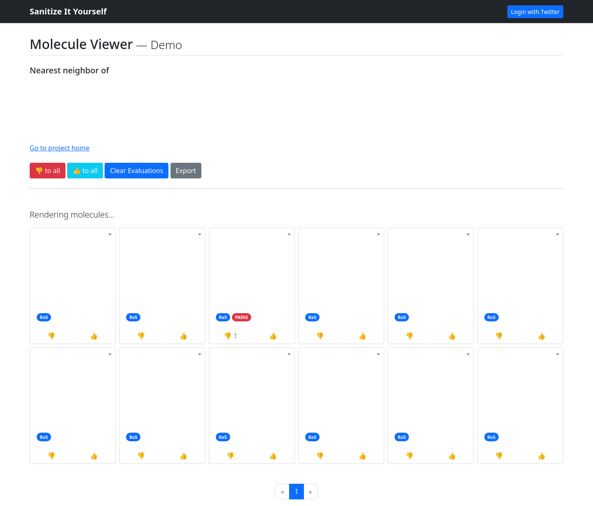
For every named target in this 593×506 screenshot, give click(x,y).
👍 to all (85, 170)
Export (186, 170)
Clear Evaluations (136, 170)
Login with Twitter (535, 12)
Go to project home (59, 147)
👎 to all (47, 170)
